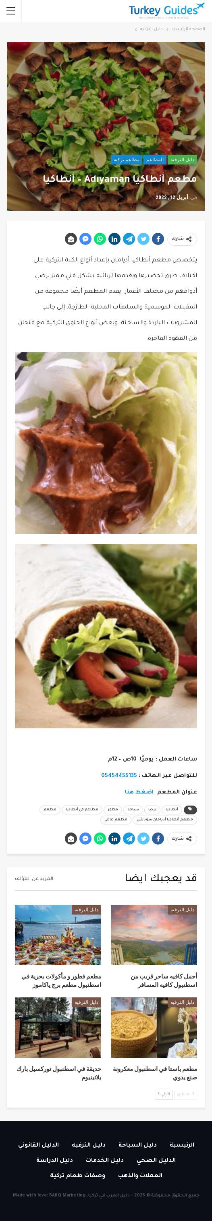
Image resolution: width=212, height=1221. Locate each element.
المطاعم (155, 159)
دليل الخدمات (105, 1161)
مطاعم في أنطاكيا (82, 810)
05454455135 (119, 776)
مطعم (50, 810)
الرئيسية (182, 1146)
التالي (164, 1094)
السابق (185, 1094)
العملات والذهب (140, 1176)
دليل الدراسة (54, 1161)
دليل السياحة (137, 1146)
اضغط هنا (139, 792)
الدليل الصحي (156, 1161)
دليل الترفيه (182, 159)
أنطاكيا (172, 810)
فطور (113, 810)
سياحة (133, 810)
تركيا (152, 810)
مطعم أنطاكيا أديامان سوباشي (165, 820)
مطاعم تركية (126, 159)
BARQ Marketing (67, 1195)
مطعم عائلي (115, 820)
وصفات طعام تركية (77, 1176)
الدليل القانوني (38, 1146)
